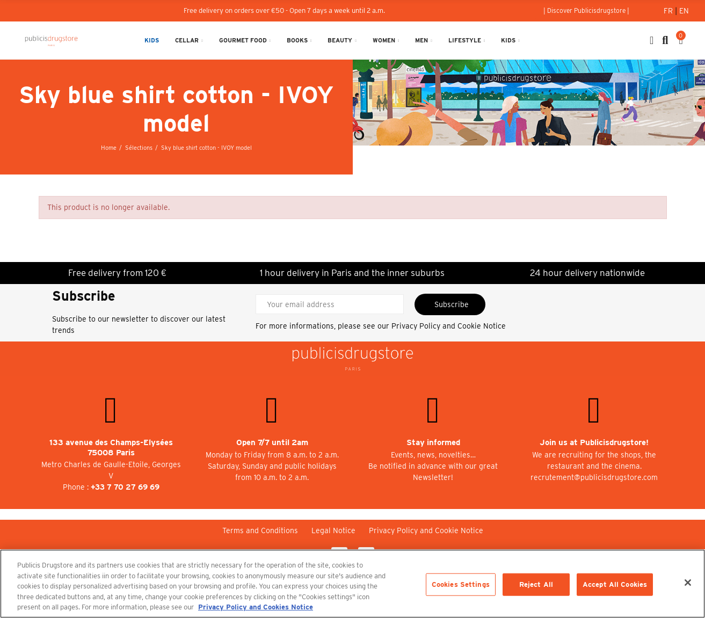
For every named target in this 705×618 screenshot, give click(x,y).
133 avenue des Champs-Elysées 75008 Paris (111, 447)
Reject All (536, 584)
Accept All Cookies (615, 584)
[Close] (688, 582)
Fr (669, 10)
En (684, 10)
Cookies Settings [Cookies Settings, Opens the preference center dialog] (461, 584)
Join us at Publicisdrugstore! (594, 442)
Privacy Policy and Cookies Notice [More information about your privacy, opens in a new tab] (255, 607)
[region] (352, 583)
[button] (586, 10)
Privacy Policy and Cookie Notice (448, 326)
